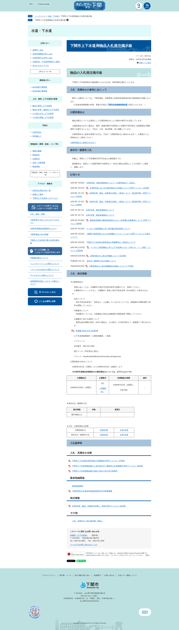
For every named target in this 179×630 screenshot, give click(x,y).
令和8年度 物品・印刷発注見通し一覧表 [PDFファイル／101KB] (99, 506)
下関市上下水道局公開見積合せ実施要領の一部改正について (111, 242)
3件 (102, 383)
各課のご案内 (37, 194)
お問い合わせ (109, 575)
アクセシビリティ (49, 575)
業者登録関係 (77, 486)
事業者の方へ (44, 80)
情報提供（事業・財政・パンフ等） (45, 144)
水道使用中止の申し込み (42, 58)
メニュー (147, 6)
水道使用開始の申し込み (42, 54)
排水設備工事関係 (39, 91)
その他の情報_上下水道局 (43, 117)
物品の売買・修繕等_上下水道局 (45, 110)
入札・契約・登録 (37, 214)
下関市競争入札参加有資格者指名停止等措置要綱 (92, 491)
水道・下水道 (53, 16)
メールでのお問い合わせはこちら (83, 545)
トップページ (40, 16)
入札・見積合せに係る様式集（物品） (87, 521)
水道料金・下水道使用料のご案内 (46, 62)
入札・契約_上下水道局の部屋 (45, 99)
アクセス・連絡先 (45, 184)
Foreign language (43, 4)
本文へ (31, 4)
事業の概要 (37, 151)
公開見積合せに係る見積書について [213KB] (108, 256)
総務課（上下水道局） (79, 535)
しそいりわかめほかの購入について (44, 270)
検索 (139, 6)
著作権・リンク (65, 575)
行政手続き (37, 132)
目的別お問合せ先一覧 (41, 190)
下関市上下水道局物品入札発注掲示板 (50, 20)
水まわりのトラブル (40, 66)
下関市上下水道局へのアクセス (45, 198)
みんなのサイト (130, 6)
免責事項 (97, 575)
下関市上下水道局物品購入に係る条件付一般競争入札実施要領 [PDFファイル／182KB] (107, 466)
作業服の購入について (39, 258)
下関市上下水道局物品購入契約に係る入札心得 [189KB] (94, 471)
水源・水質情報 (38, 163)
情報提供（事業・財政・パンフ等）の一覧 (45, 174)
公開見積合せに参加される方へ (83, 143)
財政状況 (36, 155)
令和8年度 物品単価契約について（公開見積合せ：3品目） (111, 183)
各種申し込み (37, 50)
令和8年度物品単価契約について (43, 229)
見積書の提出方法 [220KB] (86, 331)
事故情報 (36, 167)
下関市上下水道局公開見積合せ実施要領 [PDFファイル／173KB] (98, 461)
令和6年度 (104, 430)
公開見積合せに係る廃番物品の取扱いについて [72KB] (111, 266)
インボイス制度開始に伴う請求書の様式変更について (108, 229)
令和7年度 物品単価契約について (100, 210)
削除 (67, 20)
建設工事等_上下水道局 (42, 106)
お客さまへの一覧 (45, 71)
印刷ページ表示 (145, 63)
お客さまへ (45, 43)
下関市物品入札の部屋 (39, 234)
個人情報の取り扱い (82, 575)
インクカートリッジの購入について (44, 264)
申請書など (37, 136)
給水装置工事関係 (39, 87)
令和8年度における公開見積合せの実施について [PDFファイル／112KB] (119, 188)
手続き (45, 125)
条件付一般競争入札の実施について (101, 261)
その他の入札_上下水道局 (43, 114)
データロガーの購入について (42, 275)
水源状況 (36, 159)
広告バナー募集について (127, 575)
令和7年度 (124, 430)
